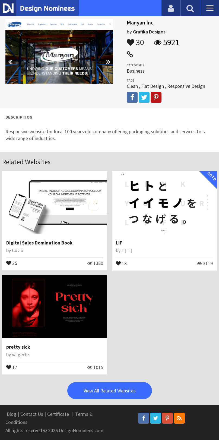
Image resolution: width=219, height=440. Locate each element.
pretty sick (18, 347)
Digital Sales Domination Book (39, 243)
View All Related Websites (110, 391)
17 (11, 367)
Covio (17, 250)
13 (121, 263)
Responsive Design (186, 86)
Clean (132, 86)
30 (135, 39)
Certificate (58, 414)
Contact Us (31, 414)
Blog (11, 414)
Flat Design (152, 86)
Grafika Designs (149, 32)
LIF (119, 243)
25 (11, 262)
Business (136, 71)
